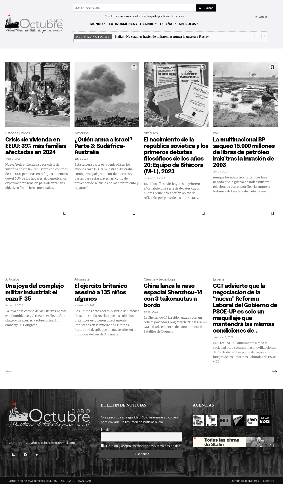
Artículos (81, 133)
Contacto (268, 480)
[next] (264, 36)
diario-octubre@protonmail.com (52, 442)
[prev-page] (8, 371)
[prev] (257, 36)
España (219, 279)
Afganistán (83, 279)
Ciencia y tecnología (160, 279)
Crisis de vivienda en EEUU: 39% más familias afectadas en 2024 (36, 146)
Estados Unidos (17, 133)
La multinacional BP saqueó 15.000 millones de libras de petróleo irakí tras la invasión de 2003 (244, 152)
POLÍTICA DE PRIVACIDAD (75, 480)
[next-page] (274, 371)
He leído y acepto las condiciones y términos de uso (143, 445)
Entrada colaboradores (245, 480)
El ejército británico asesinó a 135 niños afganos (101, 292)
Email (105, 428)
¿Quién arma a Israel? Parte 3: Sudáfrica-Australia (104, 146)
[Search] (206, 8)
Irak (216, 133)
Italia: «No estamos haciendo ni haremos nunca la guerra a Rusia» (162, 36)
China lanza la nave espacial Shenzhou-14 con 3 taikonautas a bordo (174, 295)
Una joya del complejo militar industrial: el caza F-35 (35, 292)
